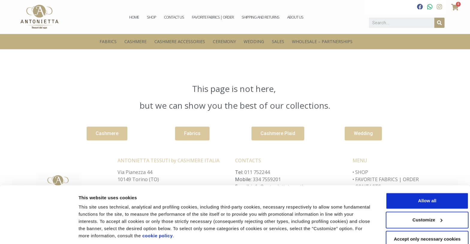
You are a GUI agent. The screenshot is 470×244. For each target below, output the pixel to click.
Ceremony (224, 41)
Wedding (254, 41)
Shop (151, 17)
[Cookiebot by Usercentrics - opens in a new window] (39, 232)
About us (295, 17)
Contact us (174, 17)
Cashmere (135, 41)
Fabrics (108, 41)
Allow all (420, 180)
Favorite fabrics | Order (213, 17)
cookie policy (209, 215)
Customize (90, 232)
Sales (278, 41)
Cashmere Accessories (179, 41)
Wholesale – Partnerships (322, 41)
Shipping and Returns (260, 17)
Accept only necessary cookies (420, 219)
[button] (107, 133)
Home (134, 17)
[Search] (439, 23)
